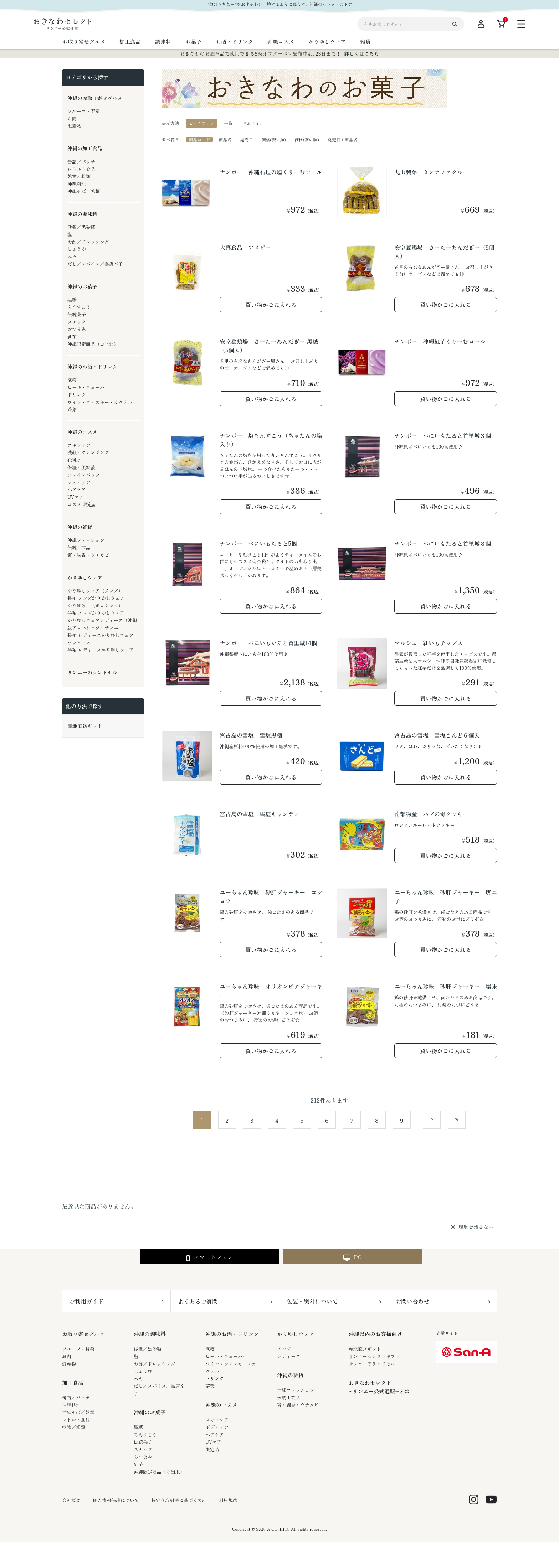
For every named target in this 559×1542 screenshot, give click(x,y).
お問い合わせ (412, 1301)
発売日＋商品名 (343, 139)
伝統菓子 (143, 1441)
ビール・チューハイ (226, 1356)
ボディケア (217, 1427)
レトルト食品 (76, 1419)
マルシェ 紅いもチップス (428, 642)
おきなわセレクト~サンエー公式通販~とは (379, 1387)
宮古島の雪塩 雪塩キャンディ (259, 813)
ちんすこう (145, 1434)
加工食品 (72, 1382)
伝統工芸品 (288, 1397)
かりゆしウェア (295, 1333)
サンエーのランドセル (372, 1363)
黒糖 (138, 1427)
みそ (138, 1378)
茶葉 (210, 1385)
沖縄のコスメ (221, 1404)
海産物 (69, 1363)
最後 (465, 1120)
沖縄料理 (71, 1404)
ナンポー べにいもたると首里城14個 (268, 642)
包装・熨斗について (312, 1301)
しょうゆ (143, 1371)
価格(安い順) (273, 139)
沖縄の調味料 (150, 1333)
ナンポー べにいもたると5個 (258, 543)
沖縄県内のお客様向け (375, 1333)
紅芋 (138, 1464)
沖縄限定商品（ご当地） (159, 1471)
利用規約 (228, 1500)
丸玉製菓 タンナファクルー (431, 171)
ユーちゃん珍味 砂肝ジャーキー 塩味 (445, 986)
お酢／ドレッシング (154, 1363)
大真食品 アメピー (245, 247)
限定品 (212, 1449)
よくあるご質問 (198, 1301)
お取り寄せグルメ (83, 1333)
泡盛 (210, 1348)
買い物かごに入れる (271, 304)
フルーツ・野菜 (78, 1348)
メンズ (284, 1348)
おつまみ (143, 1456)
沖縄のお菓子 (150, 1412)
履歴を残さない (475, 1227)
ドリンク (214, 1378)
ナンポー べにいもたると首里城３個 (442, 435)
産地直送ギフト (365, 1348)
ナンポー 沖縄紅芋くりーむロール (440, 341)
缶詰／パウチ (76, 1397)
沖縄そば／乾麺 (78, 1412)
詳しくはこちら (362, 53)
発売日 (246, 139)
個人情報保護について (116, 1500)
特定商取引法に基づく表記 (179, 1500)
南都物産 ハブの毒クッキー (431, 813)
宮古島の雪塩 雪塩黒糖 (251, 735)
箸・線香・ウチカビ (298, 1404)
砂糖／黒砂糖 (147, 1348)
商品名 (225, 139)
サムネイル (253, 123)
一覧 (228, 123)
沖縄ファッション (295, 1390)
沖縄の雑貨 (290, 1375)
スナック (143, 1449)
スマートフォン (209, 1257)
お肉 (66, 1356)
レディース (288, 1356)
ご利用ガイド (86, 1301)
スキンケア (217, 1419)
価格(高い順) (306, 139)
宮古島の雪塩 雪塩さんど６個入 (437, 735)
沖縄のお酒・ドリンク (232, 1333)
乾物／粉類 (73, 1427)
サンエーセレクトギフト (374, 1356)
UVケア (213, 1441)
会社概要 (71, 1500)
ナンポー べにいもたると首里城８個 (442, 543)
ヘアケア (214, 1434)
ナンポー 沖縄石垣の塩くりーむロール (271, 171)
